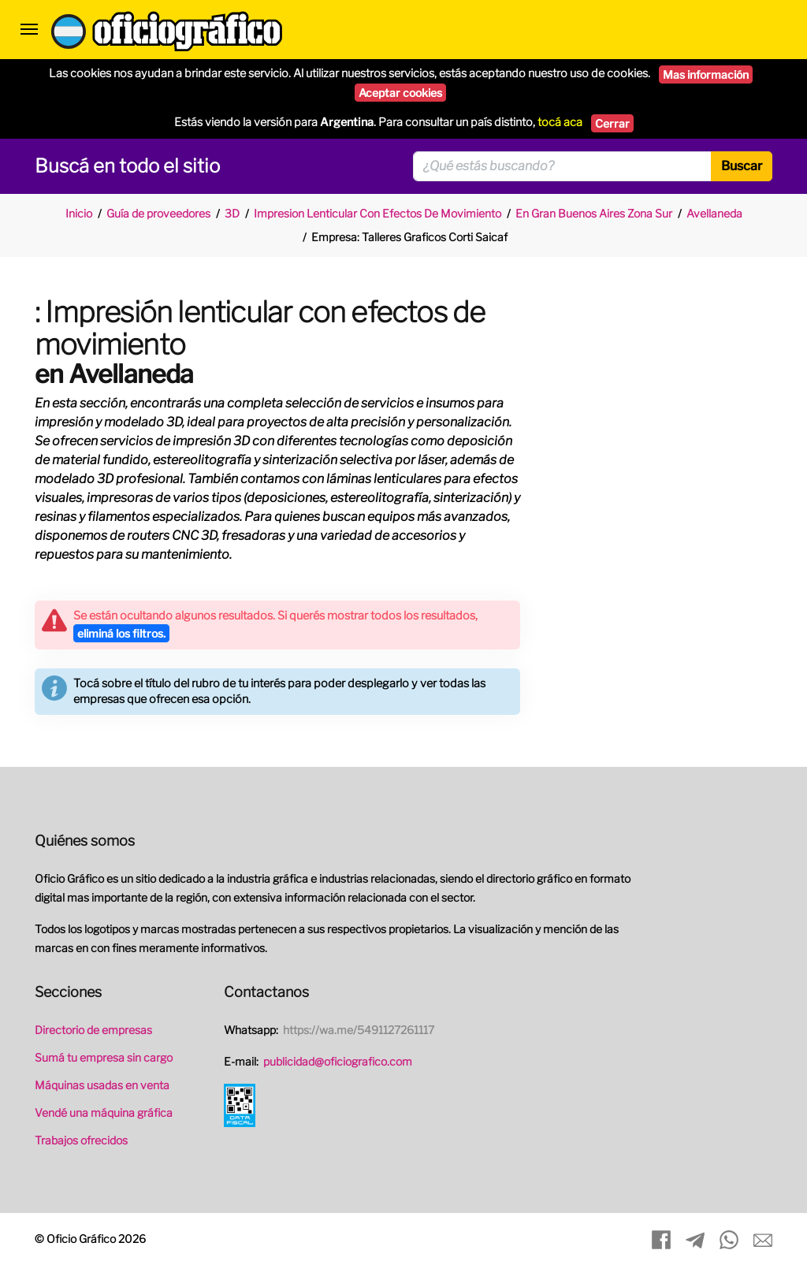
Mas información (706, 74)
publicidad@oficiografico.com (337, 1061)
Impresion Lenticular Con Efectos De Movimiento (377, 213)
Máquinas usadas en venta (102, 1085)
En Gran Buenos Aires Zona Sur (593, 213)
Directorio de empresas (93, 1029)
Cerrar (612, 123)
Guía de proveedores (158, 213)
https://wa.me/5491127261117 (358, 1029)
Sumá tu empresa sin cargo (104, 1057)
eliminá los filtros (121, 633)
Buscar (741, 165)
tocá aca (559, 122)
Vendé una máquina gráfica (104, 1112)
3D (232, 213)
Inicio (78, 213)
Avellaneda (714, 213)
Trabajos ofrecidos (81, 1140)
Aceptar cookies (400, 92)
